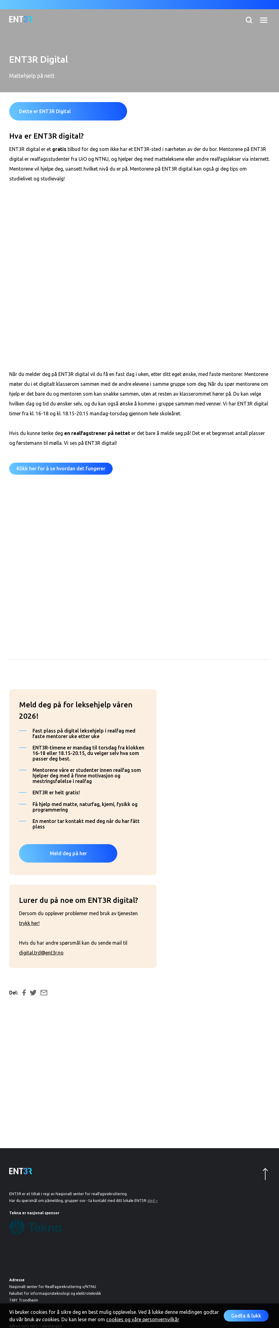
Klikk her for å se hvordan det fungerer (61, 468)
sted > (152, 1201)
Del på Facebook (24, 993)
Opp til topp (265, 1174)
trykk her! (29, 923)
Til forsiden (20, 19)
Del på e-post (44, 992)
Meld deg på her (68, 853)
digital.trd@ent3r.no (41, 952)
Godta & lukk (246, 1315)
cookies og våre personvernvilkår (142, 1319)
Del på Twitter (33, 992)
